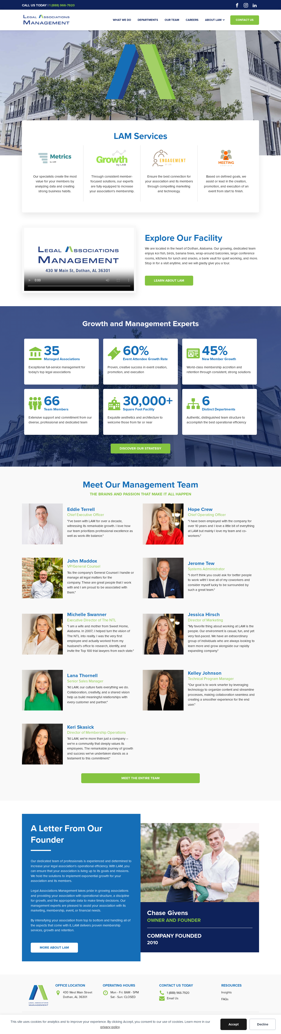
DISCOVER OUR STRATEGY (140, 448)
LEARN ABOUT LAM (169, 280)
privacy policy (110, 1027)
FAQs (225, 999)
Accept (234, 1024)
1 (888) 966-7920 (62, 5)
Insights (226, 992)
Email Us (172, 998)
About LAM (215, 20)
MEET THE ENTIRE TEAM (140, 778)
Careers (192, 20)
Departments (148, 20)
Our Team (172, 20)
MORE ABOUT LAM (54, 947)
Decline (262, 1024)
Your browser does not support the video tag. (79, 259)
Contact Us (245, 20)
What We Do (122, 20)
